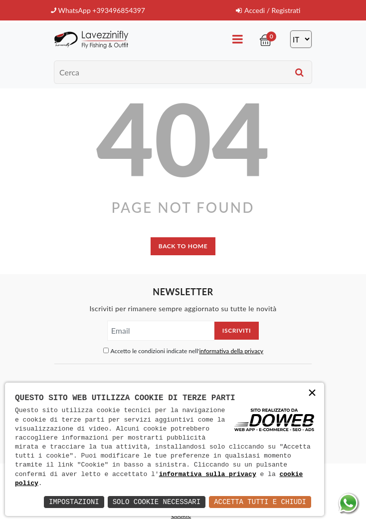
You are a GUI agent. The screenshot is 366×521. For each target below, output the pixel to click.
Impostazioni (74, 502)
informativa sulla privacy (207, 474)
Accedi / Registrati (268, 10)
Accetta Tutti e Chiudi (260, 502)
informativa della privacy (231, 351)
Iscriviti (236, 330)
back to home (183, 246)
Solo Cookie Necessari (156, 502)
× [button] (312, 394)
